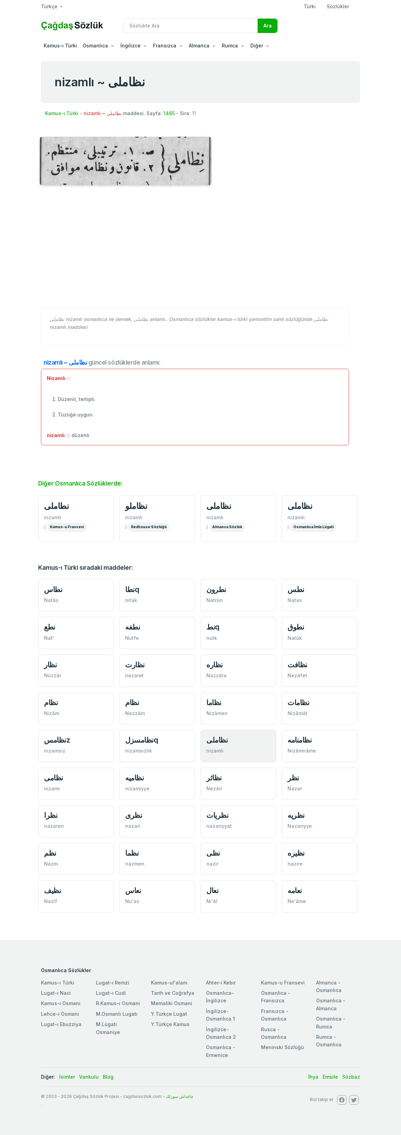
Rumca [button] (230, 45)
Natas (295, 600)
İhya (313, 1077)
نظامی (53, 778)
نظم (50, 853)
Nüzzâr (52, 675)
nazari (132, 826)
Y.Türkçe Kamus (170, 1024)
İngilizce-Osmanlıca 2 (221, 1033)
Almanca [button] (199, 45)
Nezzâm (135, 713)
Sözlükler (338, 6)
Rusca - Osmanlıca (273, 1033)
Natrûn (214, 600)
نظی (213, 853)
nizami (52, 788)
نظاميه (134, 778)
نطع (49, 627)
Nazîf (50, 901)
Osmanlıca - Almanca (330, 1004)
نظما (132, 853)
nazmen (134, 864)
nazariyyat (219, 826)
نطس (296, 589)
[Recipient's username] (190, 26)
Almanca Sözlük (227, 527)
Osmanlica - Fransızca (275, 996)
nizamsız (54, 751)
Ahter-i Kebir (221, 983)
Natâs (51, 600)
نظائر (214, 778)
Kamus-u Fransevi (67, 527)
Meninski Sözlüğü (282, 1047)
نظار (50, 664)
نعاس (133, 890)
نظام (51, 702)
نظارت (135, 664)
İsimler (67, 1077)
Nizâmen (217, 713)
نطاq (132, 589)
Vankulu (89, 1077)
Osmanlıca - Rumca (330, 1022)
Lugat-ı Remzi (112, 983)
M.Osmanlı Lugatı (117, 1014)
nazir (212, 864)
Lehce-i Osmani (60, 1014)
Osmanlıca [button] (95, 45)
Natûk (295, 638)
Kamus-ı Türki (60, 45)
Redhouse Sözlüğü (149, 527)
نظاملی (218, 506)
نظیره (296, 853)
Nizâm (51, 713)
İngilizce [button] (130, 45)
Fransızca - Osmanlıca (274, 1015)
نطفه (132, 627)
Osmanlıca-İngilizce (220, 996)
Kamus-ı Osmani (60, 1003)
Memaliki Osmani (171, 1003)
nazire (295, 864)
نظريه (296, 815)
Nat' (49, 638)
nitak (131, 600)
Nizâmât (297, 713)
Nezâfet (297, 675)
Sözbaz (351, 1077)
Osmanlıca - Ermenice (220, 1051)
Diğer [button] (256, 45)
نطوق (296, 627)
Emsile (330, 1077)
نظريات (217, 815)
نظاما (213, 702)
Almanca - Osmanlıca (329, 986)
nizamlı (52, 517)
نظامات (298, 702)
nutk (211, 638)
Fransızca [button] (164, 45)
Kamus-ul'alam (169, 983)
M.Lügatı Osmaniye (108, 1028)
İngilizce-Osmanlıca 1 (220, 1015)
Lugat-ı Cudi (111, 993)
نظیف (52, 890)
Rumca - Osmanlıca (329, 1040)
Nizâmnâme (302, 751)
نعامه (295, 890)
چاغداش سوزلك (179, 1096)
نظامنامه (300, 740)
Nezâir (214, 788)
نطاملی (56, 506)
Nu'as (132, 901)
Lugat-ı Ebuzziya (61, 1024)
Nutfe (132, 638)
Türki (310, 6)
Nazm (51, 864)
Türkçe (49, 6)
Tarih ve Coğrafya (172, 993)
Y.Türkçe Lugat (169, 1014)
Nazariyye (300, 826)
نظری (133, 815)
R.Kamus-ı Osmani (118, 1003)
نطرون (216, 589)
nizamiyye (137, 788)
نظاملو (136, 506)
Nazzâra (216, 675)
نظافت (297, 664)
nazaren (54, 826)
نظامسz (57, 740)
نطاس (53, 589)
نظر (293, 778)
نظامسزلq (141, 740)
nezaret (134, 675)
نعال (212, 890)
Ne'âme (297, 901)
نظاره (214, 664)
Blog (108, 1077)
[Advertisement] (200, 250)
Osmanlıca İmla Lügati (313, 527)
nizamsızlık (138, 751)
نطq (212, 627)
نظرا (50, 815)
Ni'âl (211, 901)
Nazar (295, 788)
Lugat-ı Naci (56, 993)
